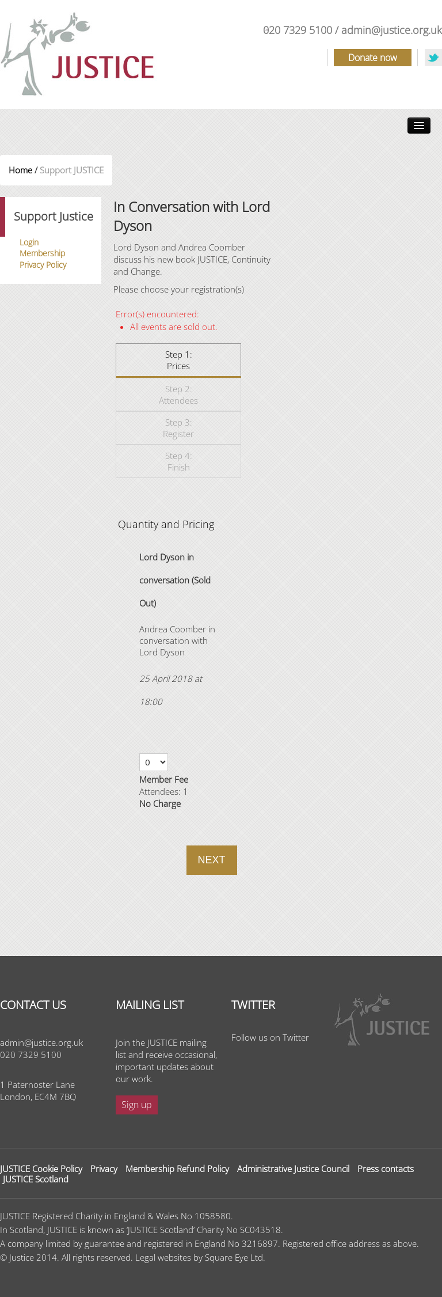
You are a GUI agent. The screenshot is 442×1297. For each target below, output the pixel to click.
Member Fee (163, 779)
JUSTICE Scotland (35, 1179)
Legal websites (163, 1257)
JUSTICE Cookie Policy (41, 1168)
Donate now (372, 57)
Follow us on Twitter (270, 1037)
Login (29, 242)
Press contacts (385, 1168)
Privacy (103, 1168)
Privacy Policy (43, 264)
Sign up (136, 1104)
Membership (42, 253)
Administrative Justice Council (293, 1168)
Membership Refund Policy (177, 1168)
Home (20, 170)
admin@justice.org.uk (391, 30)
